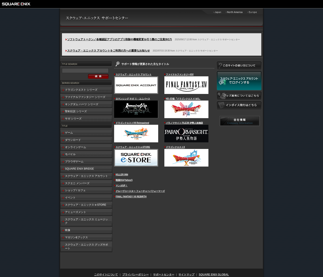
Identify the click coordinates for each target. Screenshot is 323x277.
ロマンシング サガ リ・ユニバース (133, 98)
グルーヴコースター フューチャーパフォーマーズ (140, 191)
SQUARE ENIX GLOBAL (214, 274)
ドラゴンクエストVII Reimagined (132, 123)
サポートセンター (163, 274)
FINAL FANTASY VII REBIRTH (131, 196)
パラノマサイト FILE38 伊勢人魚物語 (184, 123)
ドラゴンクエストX (175, 147)
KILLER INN (122, 174)
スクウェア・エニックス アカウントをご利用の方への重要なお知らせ (108, 50)
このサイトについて (106, 274)
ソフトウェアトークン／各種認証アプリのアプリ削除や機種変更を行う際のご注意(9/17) (119, 39)
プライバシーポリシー (135, 274)
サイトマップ (186, 274)
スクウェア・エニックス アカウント (134, 74)
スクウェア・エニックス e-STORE (133, 147)
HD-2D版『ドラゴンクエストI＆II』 (183, 98)
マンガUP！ (122, 185)
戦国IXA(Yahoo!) (124, 180)
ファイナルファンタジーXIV (180, 74)
